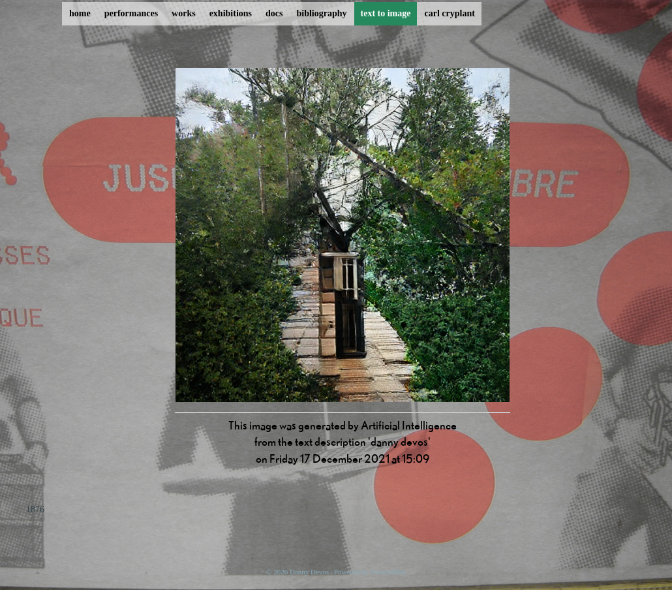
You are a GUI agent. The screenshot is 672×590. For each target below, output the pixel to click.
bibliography (321, 13)
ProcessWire (388, 572)
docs (274, 13)
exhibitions (230, 13)
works (184, 13)
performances (131, 13)
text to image (386, 13)
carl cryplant (449, 13)
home (80, 13)
